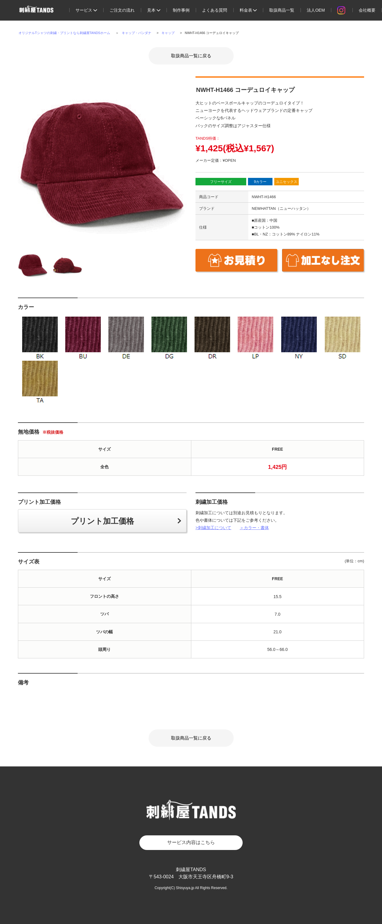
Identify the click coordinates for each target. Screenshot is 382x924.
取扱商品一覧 (281, 10)
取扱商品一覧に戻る (191, 55)
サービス (86, 10)
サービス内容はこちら (191, 842)
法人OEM (316, 10)
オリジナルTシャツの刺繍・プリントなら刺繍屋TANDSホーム (64, 33)
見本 (153, 10)
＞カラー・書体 (254, 527)
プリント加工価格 (102, 521)
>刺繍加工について (213, 527)
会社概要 (367, 10)
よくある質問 (214, 10)
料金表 (248, 10)
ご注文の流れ (122, 10)
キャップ (168, 33)
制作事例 (181, 10)
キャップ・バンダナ (136, 33)
